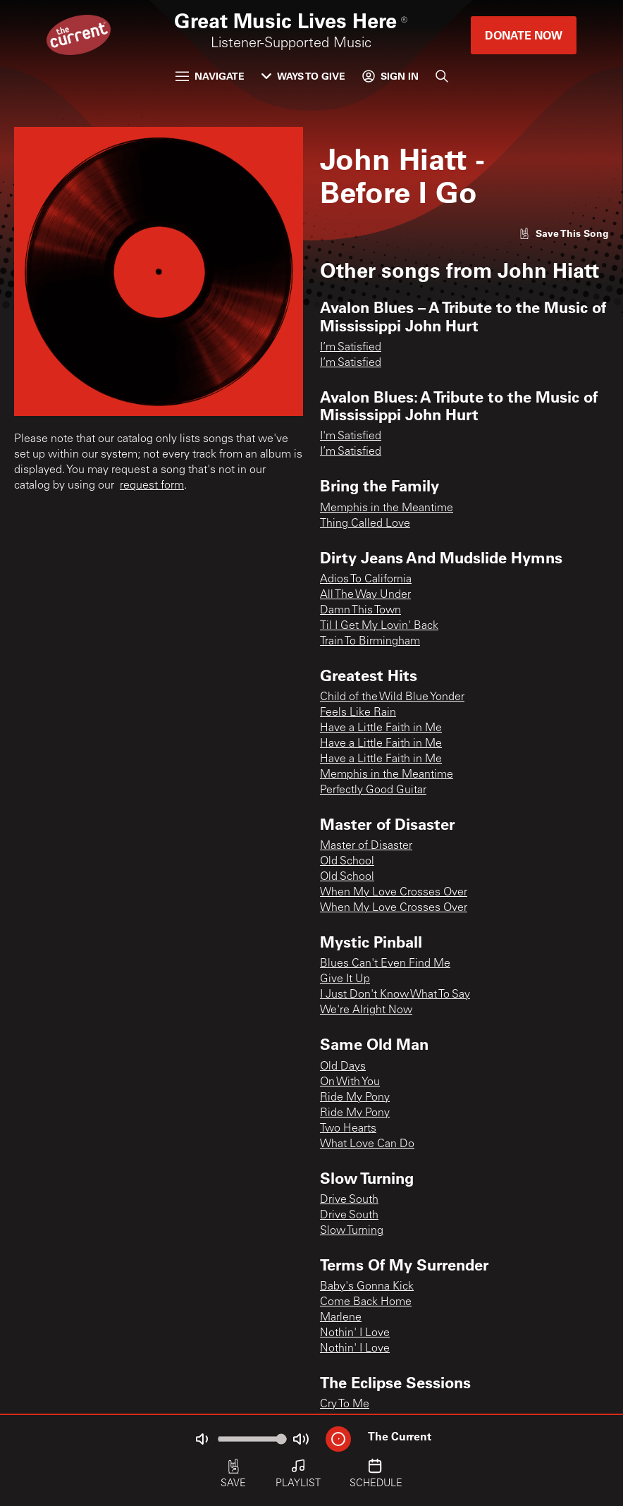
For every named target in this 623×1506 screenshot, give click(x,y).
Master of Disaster (366, 846)
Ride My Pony (355, 1097)
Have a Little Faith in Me (381, 728)
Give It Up (345, 979)
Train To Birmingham (370, 641)
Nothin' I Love (355, 1333)
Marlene (341, 1317)
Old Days (343, 1066)
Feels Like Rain (358, 712)
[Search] (442, 76)
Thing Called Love (365, 523)
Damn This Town (360, 610)
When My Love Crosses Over (393, 892)
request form (152, 485)
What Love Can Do (367, 1144)
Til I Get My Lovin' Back (379, 626)
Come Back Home (366, 1302)
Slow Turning (351, 1231)
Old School (347, 861)
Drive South (349, 1200)
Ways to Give (303, 75)
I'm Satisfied (350, 436)
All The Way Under (365, 595)
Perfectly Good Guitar (373, 790)
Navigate (210, 75)
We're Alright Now (366, 1010)
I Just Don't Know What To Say (395, 994)
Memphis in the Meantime (386, 508)
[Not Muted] (201, 1439)
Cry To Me (344, 1404)
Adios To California (366, 579)
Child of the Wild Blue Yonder (392, 697)
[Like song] (564, 233)
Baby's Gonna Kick (367, 1286)
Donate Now (523, 34)
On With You (350, 1082)
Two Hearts (348, 1128)
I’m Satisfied (350, 347)
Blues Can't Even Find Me (385, 963)
